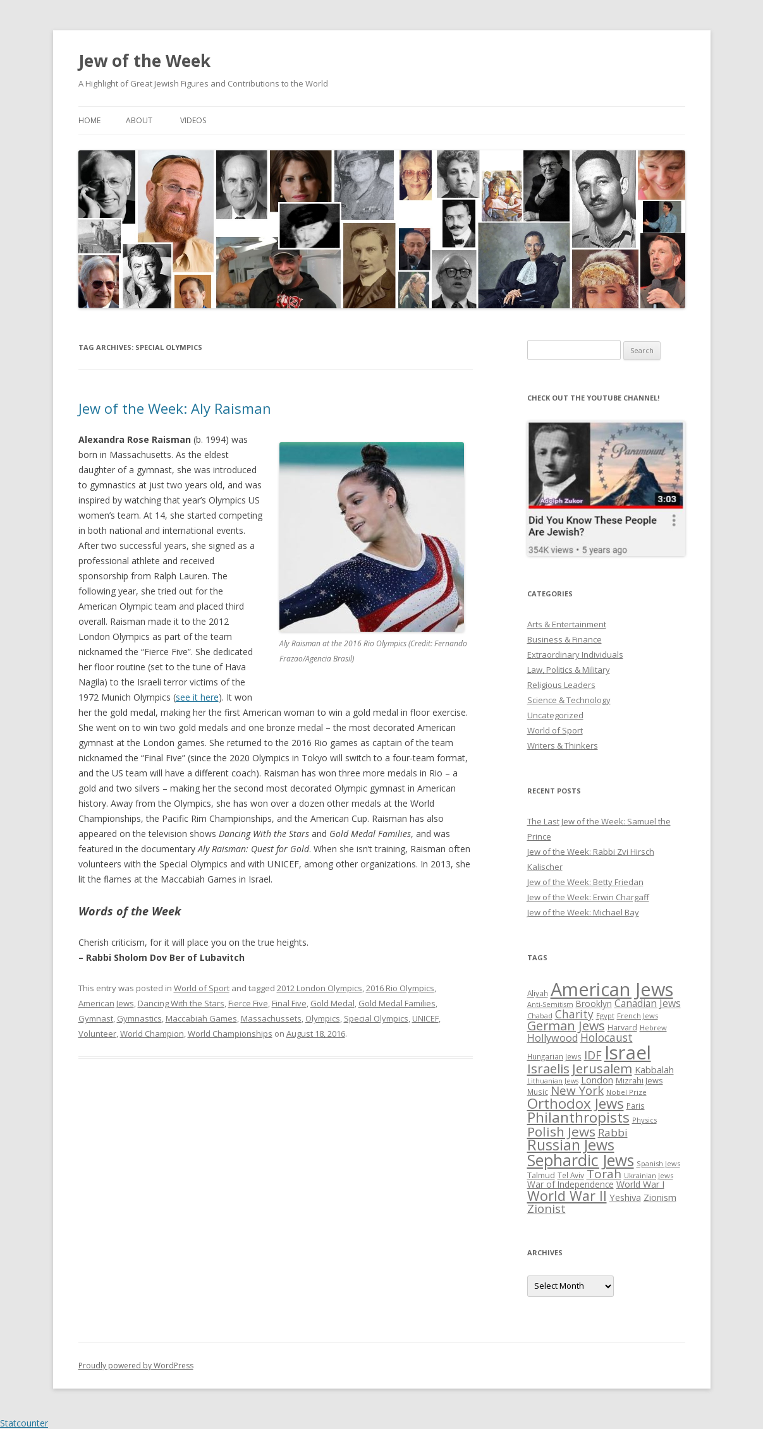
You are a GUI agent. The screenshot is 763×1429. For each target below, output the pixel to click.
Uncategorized (555, 715)
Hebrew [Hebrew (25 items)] (653, 1027)
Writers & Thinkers (562, 745)
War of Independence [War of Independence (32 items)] (570, 1184)
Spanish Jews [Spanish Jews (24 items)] (658, 1163)
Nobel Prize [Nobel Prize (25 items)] (626, 1092)
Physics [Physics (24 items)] (644, 1120)
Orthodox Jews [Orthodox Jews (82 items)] (575, 1103)
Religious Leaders (561, 684)
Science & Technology (569, 700)
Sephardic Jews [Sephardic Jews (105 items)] (580, 1160)
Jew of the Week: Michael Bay (583, 912)
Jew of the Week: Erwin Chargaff (588, 897)
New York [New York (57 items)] (577, 1090)
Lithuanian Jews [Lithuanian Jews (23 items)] (552, 1080)
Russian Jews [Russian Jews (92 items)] (570, 1145)
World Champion (152, 1033)
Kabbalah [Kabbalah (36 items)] (654, 1069)
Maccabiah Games (201, 1018)
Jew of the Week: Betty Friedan (585, 882)
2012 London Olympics (319, 988)
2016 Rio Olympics (400, 988)
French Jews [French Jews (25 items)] (637, 1015)
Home (89, 120)
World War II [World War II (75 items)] (567, 1195)
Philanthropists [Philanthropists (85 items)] (578, 1117)
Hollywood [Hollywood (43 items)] (552, 1038)
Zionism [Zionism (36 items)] (660, 1197)
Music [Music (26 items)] (537, 1092)
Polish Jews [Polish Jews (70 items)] (561, 1131)
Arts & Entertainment (566, 624)
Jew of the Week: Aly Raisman (174, 408)
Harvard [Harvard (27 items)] (622, 1027)
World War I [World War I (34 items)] (640, 1184)
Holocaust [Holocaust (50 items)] (606, 1037)
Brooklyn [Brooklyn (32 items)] (594, 1004)
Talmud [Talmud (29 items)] (541, 1175)
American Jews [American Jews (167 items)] (612, 989)
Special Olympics (376, 1018)
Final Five (289, 1003)
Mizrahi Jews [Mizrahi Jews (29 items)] (639, 1080)
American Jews (106, 1003)
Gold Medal (332, 1003)
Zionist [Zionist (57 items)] (546, 1208)
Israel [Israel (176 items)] (627, 1052)
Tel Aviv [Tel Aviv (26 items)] (571, 1175)
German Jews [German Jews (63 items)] (566, 1025)
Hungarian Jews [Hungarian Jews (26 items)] (554, 1056)
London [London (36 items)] (597, 1079)
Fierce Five (248, 1003)
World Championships (230, 1033)
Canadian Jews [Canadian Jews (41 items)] (647, 1003)
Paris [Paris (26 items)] (635, 1105)
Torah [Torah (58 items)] (604, 1174)
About (139, 120)
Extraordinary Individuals (575, 654)
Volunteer (97, 1033)
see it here (197, 697)
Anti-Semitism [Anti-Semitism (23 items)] (550, 1004)
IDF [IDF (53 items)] (593, 1055)
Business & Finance (564, 639)
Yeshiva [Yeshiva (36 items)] (625, 1197)
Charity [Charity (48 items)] (574, 1014)
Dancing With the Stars (181, 1003)
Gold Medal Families (397, 1003)
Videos (193, 120)
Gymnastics (139, 1018)
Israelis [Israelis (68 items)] (548, 1068)
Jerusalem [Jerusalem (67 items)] (602, 1068)
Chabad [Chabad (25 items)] (539, 1015)
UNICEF (425, 1018)
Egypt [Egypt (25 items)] (605, 1015)
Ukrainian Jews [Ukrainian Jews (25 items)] (648, 1175)
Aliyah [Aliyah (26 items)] (537, 993)
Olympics (322, 1018)
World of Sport (201, 988)
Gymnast (95, 1018)
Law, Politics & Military (568, 669)
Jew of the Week (144, 60)
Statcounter (24, 1423)
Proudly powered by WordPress (135, 1365)
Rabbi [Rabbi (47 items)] (613, 1132)
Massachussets (271, 1018)
